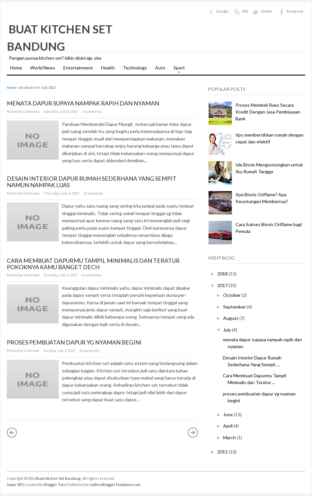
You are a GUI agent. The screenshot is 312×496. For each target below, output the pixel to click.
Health (108, 67)
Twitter (266, 11)
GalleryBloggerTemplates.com (115, 484)
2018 (222, 273)
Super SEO (15, 484)
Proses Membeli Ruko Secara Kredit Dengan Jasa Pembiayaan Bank (267, 111)
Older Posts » (193, 432)
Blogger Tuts (54, 484)
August (230, 318)
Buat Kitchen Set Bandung (58, 478)
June (228, 414)
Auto (160, 67)
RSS (245, 11)
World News (42, 67)
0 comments (92, 111)
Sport (177, 70)
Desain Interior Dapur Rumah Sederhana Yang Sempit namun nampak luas (91, 181)
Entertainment (78, 67)
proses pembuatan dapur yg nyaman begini (74, 342)
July (227, 330)
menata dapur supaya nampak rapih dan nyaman (83, 103)
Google (222, 11)
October (232, 295)
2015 (222, 451)
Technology (135, 67)
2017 (222, 285)
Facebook (295, 11)
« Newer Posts (12, 432)
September (234, 306)
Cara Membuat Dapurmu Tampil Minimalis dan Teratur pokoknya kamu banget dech (93, 264)
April (228, 426)
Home (16, 67)
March (229, 437)
